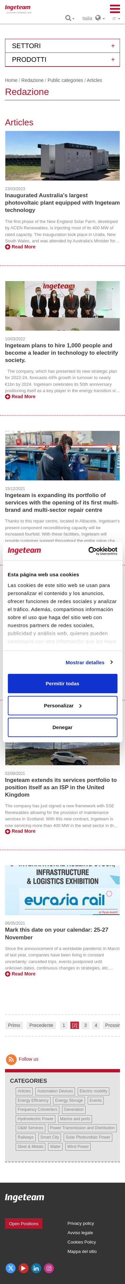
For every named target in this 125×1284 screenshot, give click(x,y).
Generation (74, 1109)
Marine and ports (75, 1119)
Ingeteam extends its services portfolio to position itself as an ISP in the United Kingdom (61, 787)
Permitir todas (62, 683)
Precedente (41, 1025)
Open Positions (23, 1223)
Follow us (21, 1059)
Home (11, 80)
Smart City (49, 1137)
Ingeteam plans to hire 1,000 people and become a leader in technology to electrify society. (61, 352)
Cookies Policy (82, 1242)
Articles (24, 1091)
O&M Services (30, 1128)
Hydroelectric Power (35, 1119)
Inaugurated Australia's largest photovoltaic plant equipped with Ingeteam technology (62, 202)
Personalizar (63, 705)
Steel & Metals (30, 1146)
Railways (26, 1137)
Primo (14, 1025)
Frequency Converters (37, 1109)
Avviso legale (80, 1232)
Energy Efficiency (33, 1100)
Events (96, 1100)
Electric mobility (93, 1091)
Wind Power (78, 1146)
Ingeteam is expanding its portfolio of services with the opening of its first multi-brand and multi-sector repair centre (62, 502)
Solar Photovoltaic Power (88, 1137)
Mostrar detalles (85, 662)
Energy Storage (69, 1100)
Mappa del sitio (82, 1251)
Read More (20, 246)
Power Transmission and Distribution (82, 1128)
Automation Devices (55, 1091)
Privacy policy (81, 1223)
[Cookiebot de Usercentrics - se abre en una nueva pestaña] (89, 551)
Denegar (62, 727)
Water (55, 1146)
